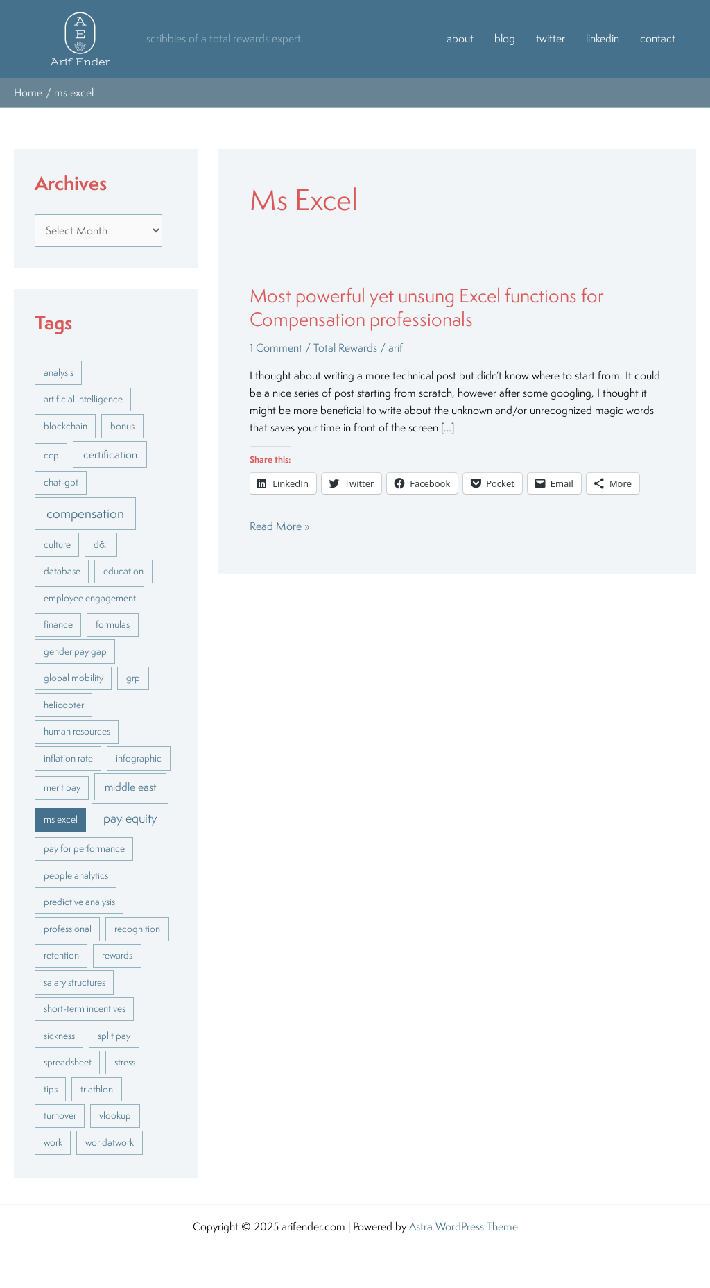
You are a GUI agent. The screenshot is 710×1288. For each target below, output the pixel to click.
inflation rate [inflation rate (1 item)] (68, 758)
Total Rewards (345, 348)
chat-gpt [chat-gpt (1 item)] (61, 482)
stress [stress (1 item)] (124, 1062)
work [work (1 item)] (53, 1142)
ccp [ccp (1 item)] (51, 455)
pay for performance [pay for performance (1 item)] (84, 848)
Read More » (279, 525)
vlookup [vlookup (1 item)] (115, 1115)
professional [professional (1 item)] (68, 928)
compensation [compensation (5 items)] (85, 513)
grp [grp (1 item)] (133, 677)
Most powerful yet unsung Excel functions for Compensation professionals (427, 307)
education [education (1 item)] (123, 571)
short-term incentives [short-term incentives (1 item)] (84, 1008)
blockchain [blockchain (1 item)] (65, 426)
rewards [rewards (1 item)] (117, 955)
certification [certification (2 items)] (110, 454)
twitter (550, 38)
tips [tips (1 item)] (51, 1089)
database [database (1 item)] (62, 571)
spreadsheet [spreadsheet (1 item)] (68, 1062)
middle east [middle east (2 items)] (131, 786)
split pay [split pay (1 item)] (114, 1035)
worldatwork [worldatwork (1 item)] (109, 1142)
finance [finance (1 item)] (58, 624)
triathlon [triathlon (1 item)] (96, 1089)
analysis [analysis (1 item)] (58, 372)
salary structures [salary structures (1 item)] (74, 982)
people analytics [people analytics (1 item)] (76, 875)
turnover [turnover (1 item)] (60, 1115)
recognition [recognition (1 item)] (137, 928)
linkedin (602, 38)
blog (504, 38)
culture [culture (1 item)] (57, 544)
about (460, 38)
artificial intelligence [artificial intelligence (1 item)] (83, 399)
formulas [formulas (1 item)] (113, 624)
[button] (80, 38)
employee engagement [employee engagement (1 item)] (90, 598)
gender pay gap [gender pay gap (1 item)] (75, 651)
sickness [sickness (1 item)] (59, 1035)
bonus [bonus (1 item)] (122, 426)
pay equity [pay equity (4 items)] (130, 817)
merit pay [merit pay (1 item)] (62, 787)
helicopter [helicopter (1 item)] (64, 704)
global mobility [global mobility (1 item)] (73, 677)
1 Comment (276, 348)
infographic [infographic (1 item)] (139, 758)
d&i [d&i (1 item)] (101, 544)
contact (657, 38)
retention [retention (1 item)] (61, 955)
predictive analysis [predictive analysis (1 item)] (79, 901)
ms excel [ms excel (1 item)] (61, 819)
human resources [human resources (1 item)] (77, 731)
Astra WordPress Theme (463, 1226)
